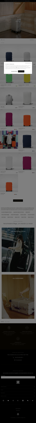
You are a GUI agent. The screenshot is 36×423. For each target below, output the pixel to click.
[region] (18, 68)
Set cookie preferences (14, 71)
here (16, 67)
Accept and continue (21, 71)
